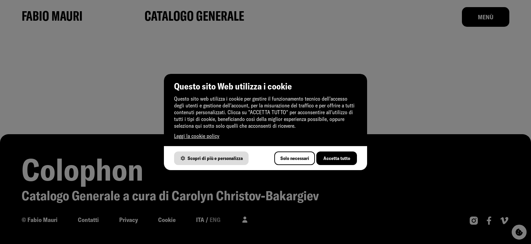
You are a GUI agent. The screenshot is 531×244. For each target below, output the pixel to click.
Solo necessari (294, 158)
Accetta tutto (336, 158)
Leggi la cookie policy (196, 136)
